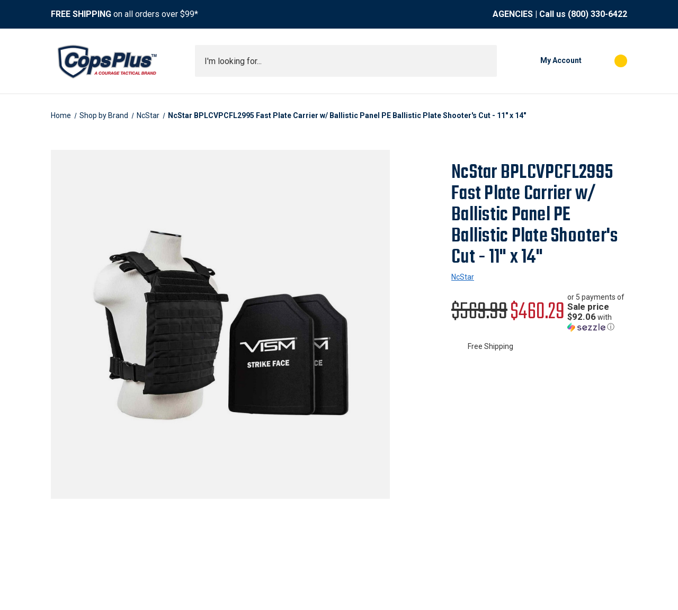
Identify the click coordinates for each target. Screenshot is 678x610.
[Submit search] (485, 61)
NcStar (462, 277)
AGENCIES (513, 14)
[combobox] (346, 61)
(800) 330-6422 (597, 14)
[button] (597, 312)
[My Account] (544, 61)
